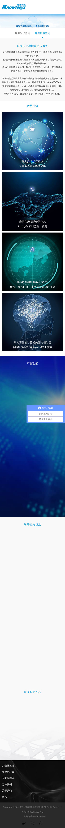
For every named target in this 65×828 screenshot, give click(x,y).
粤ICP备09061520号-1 (33, 812)
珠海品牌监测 (22, 33)
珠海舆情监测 (42, 33)
